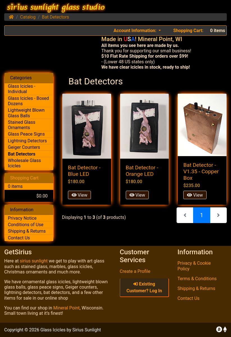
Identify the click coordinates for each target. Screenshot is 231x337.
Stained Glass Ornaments (21, 125)
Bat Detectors (55, 17)
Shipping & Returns (27, 231)
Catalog (28, 17)
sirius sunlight (34, 261)
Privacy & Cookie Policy (194, 265)
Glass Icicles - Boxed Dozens (28, 101)
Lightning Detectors (27, 140)
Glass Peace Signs (26, 134)
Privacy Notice (22, 218)
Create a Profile (135, 271)
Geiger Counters (24, 147)
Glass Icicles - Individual (21, 89)
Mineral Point (66, 308)
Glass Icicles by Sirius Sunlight (70, 329)
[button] (137, 30)
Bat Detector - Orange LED (142, 170)
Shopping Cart (24, 178)
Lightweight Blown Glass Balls (26, 112)
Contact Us (19, 238)
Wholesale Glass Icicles (24, 163)
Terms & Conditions (197, 278)
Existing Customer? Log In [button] (144, 287)
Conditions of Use (25, 224)
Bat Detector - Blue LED (84, 170)
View (80, 195)
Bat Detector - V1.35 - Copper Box (201, 171)
